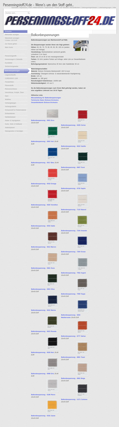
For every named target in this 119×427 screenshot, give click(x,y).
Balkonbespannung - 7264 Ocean (73, 252)
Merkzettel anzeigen (12, 34)
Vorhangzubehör (10, 106)
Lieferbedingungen (105, 8)
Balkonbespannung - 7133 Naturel (73, 209)
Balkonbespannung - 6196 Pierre (43, 395)
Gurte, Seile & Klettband (13, 124)
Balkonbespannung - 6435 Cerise (73, 125)
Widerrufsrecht (38, 8)
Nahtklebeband (10, 117)
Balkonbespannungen (12, 71)
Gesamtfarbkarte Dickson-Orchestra (44, 102)
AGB (30, 8)
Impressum (23, 8)
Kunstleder (8, 63)
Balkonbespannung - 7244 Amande (74, 231)
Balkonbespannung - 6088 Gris (42, 374)
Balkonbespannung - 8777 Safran (73, 336)
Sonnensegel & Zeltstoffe (13, 59)
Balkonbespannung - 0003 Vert (42, 141)
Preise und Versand (61, 8)
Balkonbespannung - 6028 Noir (42, 352)
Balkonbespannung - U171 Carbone (74, 399)
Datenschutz (49, 8)
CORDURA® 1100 (11, 78)
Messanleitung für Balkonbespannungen (46, 98)
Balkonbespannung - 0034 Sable (43, 226)
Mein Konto (9, 47)
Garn (6, 96)
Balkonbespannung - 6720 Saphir (73, 188)
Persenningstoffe (10, 56)
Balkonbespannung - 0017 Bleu (42, 163)
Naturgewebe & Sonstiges (14, 131)
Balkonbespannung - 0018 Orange (43, 184)
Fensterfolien (9, 82)
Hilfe (114, 8)
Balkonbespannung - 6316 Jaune (43, 416)
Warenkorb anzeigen (12, 39)
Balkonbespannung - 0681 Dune (43, 268)
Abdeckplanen (10, 127)
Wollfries (8, 99)
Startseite (14, 8)
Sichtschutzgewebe (11, 66)
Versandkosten (75, 8)
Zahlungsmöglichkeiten (89, 8)
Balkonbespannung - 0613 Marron (43, 247)
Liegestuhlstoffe (10, 75)
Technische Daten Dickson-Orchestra (44, 100)
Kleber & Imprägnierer (12, 120)
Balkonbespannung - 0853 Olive (43, 289)
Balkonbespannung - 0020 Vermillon (44, 205)
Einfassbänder (10, 113)
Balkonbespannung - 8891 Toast (73, 357)
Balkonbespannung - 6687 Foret (73, 167)
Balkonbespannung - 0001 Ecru (42, 120)
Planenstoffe (9, 85)
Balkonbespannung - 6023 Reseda (43, 331)
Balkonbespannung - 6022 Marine (43, 310)
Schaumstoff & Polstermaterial (15, 110)
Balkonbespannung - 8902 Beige (73, 378)
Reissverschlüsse (11, 89)
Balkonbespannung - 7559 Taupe (73, 294)
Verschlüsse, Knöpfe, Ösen (14, 92)
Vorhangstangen (10, 103)
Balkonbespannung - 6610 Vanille (73, 146)
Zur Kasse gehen (11, 44)
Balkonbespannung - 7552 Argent (73, 273)
